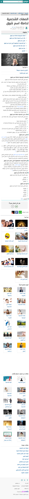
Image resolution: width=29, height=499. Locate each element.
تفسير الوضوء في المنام (22, 465)
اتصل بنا (26, 483)
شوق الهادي (17, 165)
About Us (26, 488)
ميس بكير (14, 27)
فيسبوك (16, 212)
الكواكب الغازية (24, 473)
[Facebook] (27, 480)
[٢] (15, 151)
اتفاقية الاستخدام (24, 486)
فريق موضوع (17, 488)
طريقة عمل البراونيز (24, 448)
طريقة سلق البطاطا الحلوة (22, 451)
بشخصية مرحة (20, 107)
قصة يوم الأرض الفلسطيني (22, 470)
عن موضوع (17, 483)
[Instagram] (22, 480)
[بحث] (22, 2)
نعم (16, 206)
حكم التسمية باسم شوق (19, 155)
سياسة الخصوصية (16, 486)
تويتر (13, 212)
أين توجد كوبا (25, 459)
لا (12, 206)
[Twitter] (25, 480)
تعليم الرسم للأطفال (23, 462)
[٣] (12, 170)
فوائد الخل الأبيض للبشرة (22, 454)
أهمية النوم (25, 456)
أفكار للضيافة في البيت (23, 467)
